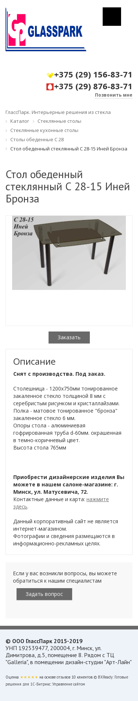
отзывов (63, 677)
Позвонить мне (113, 95)
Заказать (69, 337)
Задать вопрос (44, 593)
